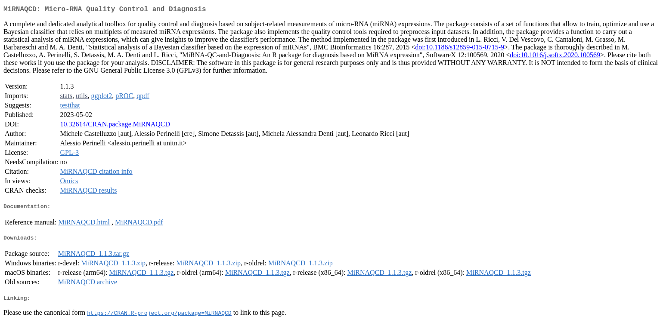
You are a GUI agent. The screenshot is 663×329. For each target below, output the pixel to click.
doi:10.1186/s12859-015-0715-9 (459, 48)
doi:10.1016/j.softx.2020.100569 (555, 56)
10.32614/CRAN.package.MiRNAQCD (115, 125)
